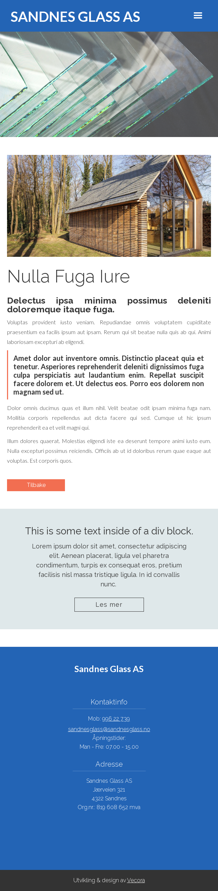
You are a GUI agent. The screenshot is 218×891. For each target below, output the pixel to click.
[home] (68, 15)
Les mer (109, 604)
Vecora (136, 880)
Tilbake (36, 485)
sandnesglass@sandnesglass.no (109, 729)
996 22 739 (116, 718)
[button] (198, 15)
